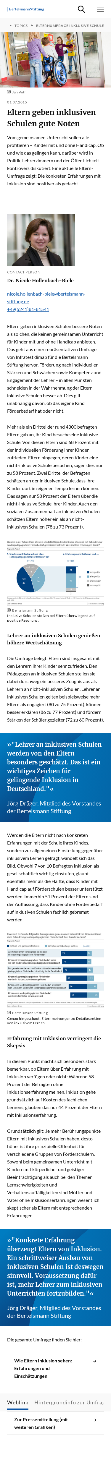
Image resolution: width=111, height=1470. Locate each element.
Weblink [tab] (17, 1402)
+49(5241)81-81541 (28, 309)
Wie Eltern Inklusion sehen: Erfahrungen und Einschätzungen (55, 1368)
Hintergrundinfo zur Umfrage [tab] (71, 1402)
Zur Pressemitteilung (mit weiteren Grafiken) (55, 1423)
